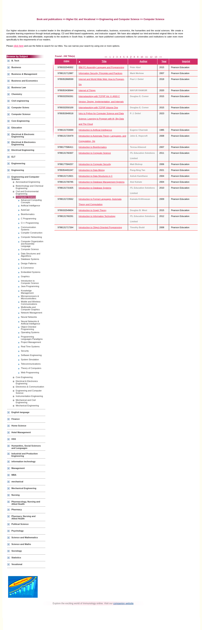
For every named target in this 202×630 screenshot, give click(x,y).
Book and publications (50, 19)
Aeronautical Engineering (28, 182)
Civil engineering (20, 101)
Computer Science (21, 114)
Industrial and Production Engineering (24, 454)
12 (151, 57)
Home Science (18, 425)
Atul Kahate (136, 182)
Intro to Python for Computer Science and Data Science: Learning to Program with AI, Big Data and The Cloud (101, 118)
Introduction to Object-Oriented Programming (100, 227)
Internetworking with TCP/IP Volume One (98, 107)
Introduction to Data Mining (92, 170)
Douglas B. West (138, 210)
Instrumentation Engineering (29, 396)
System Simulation (30, 359)
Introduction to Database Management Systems (101, 182)
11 (146, 57)
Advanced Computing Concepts (31, 201)
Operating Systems (30, 332)
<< (106, 57)
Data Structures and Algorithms (30, 254)
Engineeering (18, 163)
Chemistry (16, 94)
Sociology (16, 551)
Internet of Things (87, 90)
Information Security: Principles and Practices (100, 73)
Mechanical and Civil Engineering (26, 401)
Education (16, 127)
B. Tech (15, 60)
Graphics (25, 276)
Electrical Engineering (22, 150)
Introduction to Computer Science (30, 282)
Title (104, 61)
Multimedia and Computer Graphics (30, 308)
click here (19, 45)
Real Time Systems (30, 346)
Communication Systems (28, 228)
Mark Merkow (137, 73)
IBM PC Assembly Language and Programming (101, 67)
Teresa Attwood (138, 147)
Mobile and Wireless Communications (30, 302)
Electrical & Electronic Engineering (22, 135)
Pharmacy (16, 509)
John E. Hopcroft (139, 136)
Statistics (16, 557)
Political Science (20, 524)
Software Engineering (31, 355)
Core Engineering (20, 121)
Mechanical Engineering (27, 405)
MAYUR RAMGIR (138, 90)
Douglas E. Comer (139, 96)
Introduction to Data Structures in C (96, 176)
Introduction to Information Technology (97, 216)
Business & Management (24, 74)
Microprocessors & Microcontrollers (30, 297)
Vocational (16, 564)
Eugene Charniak (139, 130)
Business (16, 67)
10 (142, 57)
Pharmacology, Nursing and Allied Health (25, 502)
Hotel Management (21, 432)
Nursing (15, 495)
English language (20, 412)
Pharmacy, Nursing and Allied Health (23, 517)
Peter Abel (135, 67)
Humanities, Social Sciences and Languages (26, 447)
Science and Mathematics (24, 537)
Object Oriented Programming (28, 328)
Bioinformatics (28, 214)
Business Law (18, 87)
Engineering (17, 170)
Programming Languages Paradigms (32, 337)
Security (25, 351)
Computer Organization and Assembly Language (32, 243)
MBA (13, 475)
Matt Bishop (136, 164)
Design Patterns (28, 263)
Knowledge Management (27, 291)
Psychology (17, 531)
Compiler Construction (31, 233)
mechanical (17, 481)
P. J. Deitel (135, 113)
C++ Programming (30, 223)
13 (156, 57)
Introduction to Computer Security (95, 164)
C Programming (28, 218)
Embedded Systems (30, 272)
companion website (123, 603)
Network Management (31, 312)
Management (18, 468)
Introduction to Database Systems (95, 188)
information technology (23, 461)
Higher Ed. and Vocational (80, 19)
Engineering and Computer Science (119, 19)
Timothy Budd (137, 227)
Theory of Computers (31, 368)
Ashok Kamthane (139, 176)
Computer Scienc (20, 107)
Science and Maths (21, 544)
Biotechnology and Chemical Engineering (29, 187)
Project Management (31, 342)
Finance (15, 419)
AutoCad (25, 210)
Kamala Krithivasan (140, 199)
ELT (13, 157)
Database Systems (30, 259)
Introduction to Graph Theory (92, 210)
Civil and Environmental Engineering (27, 192)
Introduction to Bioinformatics (93, 147)
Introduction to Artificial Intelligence (95, 130)
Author (143, 61)
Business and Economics (24, 81)
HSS (13, 439)
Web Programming (30, 372)
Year (164, 61)
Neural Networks (29, 317)
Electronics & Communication (30, 386)
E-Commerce (27, 268)
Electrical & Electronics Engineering (23, 143)
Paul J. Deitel (136, 79)
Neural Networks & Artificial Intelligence (30, 322)
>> (160, 57)
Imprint (186, 61)
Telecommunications (31, 364)
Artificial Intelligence (30, 205)
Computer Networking (31, 237)
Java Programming (30, 286)
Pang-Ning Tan (137, 170)
